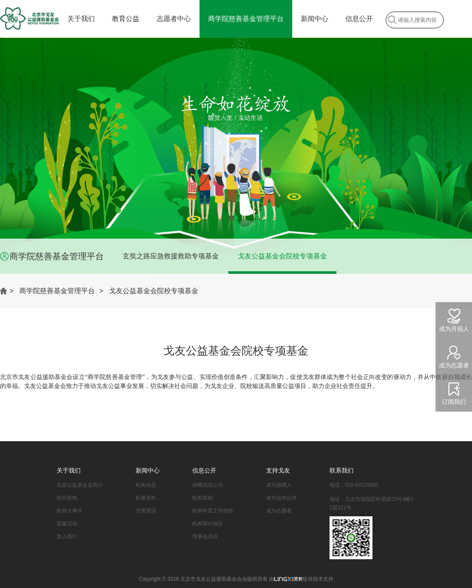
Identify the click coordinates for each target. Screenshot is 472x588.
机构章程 (202, 498)
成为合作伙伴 (281, 498)
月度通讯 (146, 511)
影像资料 (146, 498)
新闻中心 (314, 18)
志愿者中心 (174, 18)
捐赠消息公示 (207, 485)
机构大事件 (69, 511)
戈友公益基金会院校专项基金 (282, 256)
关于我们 (81, 18)
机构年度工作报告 (212, 511)
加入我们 (67, 536)
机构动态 (146, 485)
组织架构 (67, 498)
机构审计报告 (207, 524)
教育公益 (125, 18)
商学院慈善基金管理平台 (246, 18)
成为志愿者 (279, 511)
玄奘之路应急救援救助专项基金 (171, 256)
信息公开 (359, 18)
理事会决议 (205, 536)
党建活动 (67, 524)
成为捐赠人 (279, 485)
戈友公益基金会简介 (80, 485)
